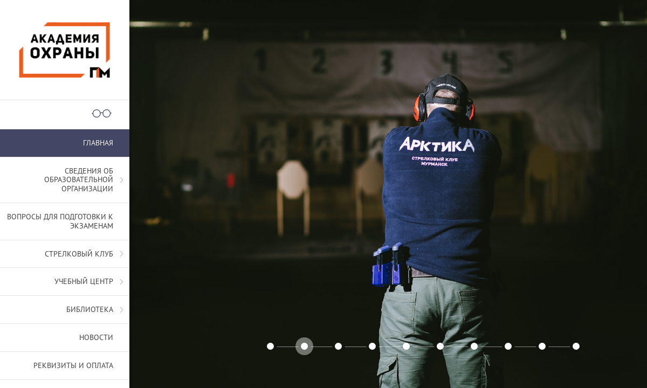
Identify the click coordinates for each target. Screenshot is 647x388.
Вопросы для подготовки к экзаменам (60, 221)
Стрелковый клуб (79, 254)
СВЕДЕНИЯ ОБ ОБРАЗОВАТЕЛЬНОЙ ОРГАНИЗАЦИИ (78, 180)
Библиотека (89, 309)
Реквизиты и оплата (73, 365)
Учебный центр (83, 281)
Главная (98, 143)
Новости (96, 337)
